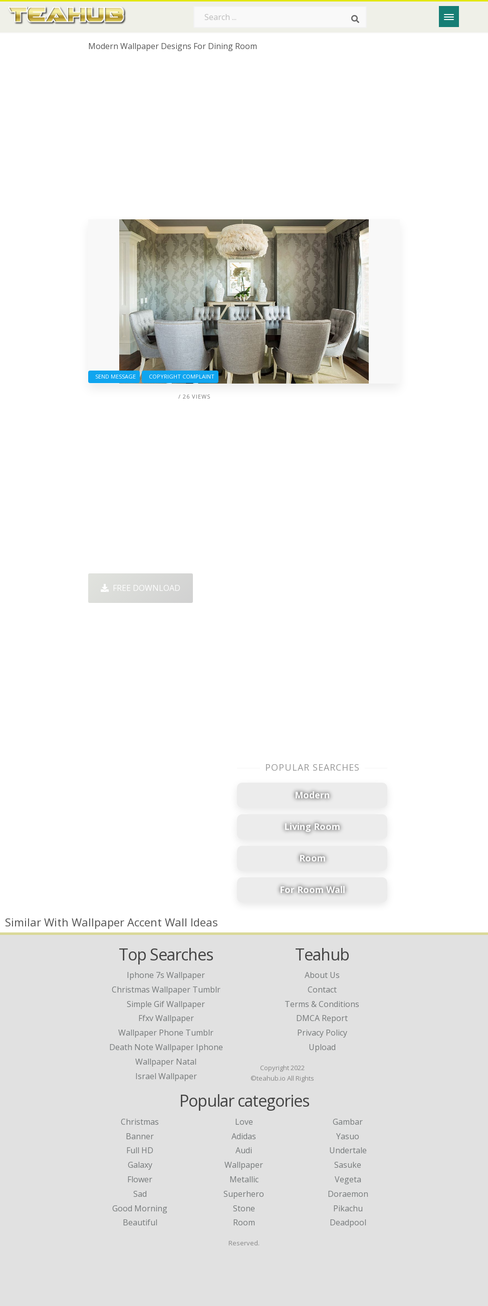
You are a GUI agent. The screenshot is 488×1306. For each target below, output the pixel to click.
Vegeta (348, 1179)
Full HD (139, 1150)
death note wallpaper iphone (166, 1047)
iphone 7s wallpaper (166, 975)
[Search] (355, 19)
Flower (139, 1179)
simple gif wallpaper (166, 1004)
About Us (322, 975)
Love (244, 1121)
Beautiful (140, 1222)
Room (244, 1222)
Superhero (243, 1193)
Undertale (348, 1150)
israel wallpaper (166, 1076)
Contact (322, 989)
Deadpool (348, 1222)
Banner (140, 1136)
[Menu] (449, 16)
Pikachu (348, 1208)
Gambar (348, 1121)
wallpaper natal (165, 1061)
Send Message (114, 376)
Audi (243, 1150)
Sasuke (347, 1164)
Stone (244, 1208)
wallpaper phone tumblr (165, 1032)
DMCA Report (322, 1018)
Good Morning (139, 1208)
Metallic (244, 1179)
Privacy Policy (322, 1032)
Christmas (140, 1121)
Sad (140, 1193)
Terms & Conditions (322, 1004)
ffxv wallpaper (166, 1018)
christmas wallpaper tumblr (166, 989)
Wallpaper (243, 1164)
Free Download (140, 587)
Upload (322, 1047)
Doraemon (348, 1193)
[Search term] (280, 17)
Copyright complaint (180, 376)
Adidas (243, 1136)
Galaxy (140, 1164)
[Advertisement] (244, 139)
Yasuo (347, 1136)
